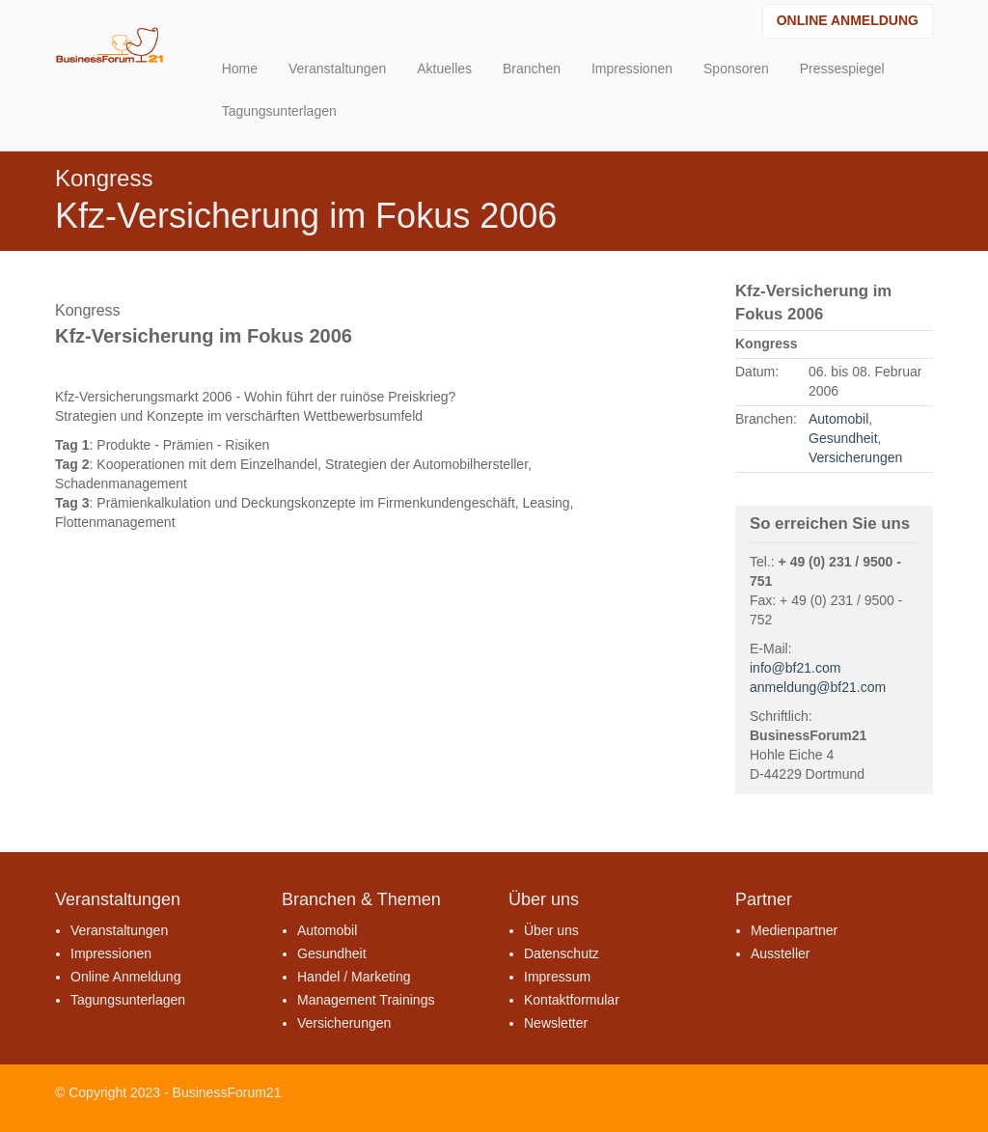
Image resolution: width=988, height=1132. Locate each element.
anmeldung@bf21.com (818, 687)
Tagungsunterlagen (127, 1000)
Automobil (838, 419)
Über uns (551, 930)
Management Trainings (365, 1000)
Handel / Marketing (354, 976)
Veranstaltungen (119, 930)
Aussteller (780, 953)
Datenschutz (561, 953)
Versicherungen (855, 457)
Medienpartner (794, 930)
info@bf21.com (795, 668)
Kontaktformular (571, 1000)
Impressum (557, 976)
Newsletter (556, 1023)
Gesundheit (843, 438)
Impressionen (110, 953)
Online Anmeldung (848, 20)
